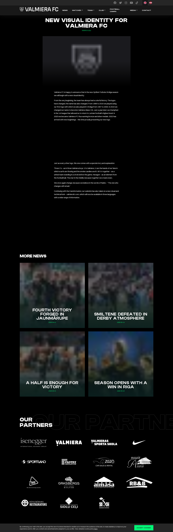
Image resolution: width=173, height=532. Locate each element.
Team (90, 10)
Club (101, 10)
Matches (76, 10)
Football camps (115, 10)
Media (133, 10)
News (65, 10)
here (95, 529)
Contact (146, 10)
